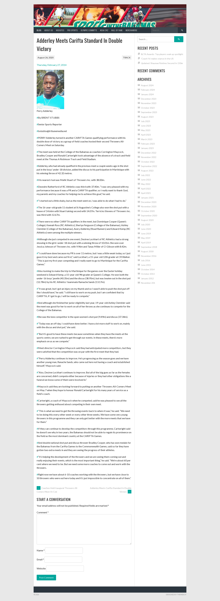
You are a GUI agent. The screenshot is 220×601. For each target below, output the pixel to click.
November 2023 (148, 103)
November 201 (148, 283)
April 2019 (146, 242)
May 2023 (145, 130)
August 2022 (147, 170)
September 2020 (149, 215)
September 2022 (149, 166)
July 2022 (145, 175)
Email (40, 559)
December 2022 (148, 152)
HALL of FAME (117, 30)
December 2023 (148, 98)
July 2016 (145, 260)
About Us (48, 30)
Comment (43, 512)
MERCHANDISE (131, 30)
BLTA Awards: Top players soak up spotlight (162, 54)
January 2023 (147, 148)
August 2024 (147, 85)
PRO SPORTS (72, 30)
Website (41, 568)
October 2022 (148, 161)
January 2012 (147, 278)
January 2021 (147, 197)
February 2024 (148, 89)
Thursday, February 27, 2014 (51, 64)
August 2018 (147, 251)
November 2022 (148, 157)
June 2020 (146, 229)
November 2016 (148, 256)
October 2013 (148, 274)
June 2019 (146, 233)
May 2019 (145, 238)
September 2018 (149, 247)
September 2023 (149, 112)
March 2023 (146, 139)
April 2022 (146, 188)
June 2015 (146, 265)
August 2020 (147, 220)
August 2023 (147, 116)
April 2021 (146, 193)
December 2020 (148, 202)
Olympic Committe (89, 30)
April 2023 (146, 134)
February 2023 (148, 143)
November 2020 (148, 206)
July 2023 (145, 121)
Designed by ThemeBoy (176, 595)
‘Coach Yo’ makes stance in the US (157, 58)
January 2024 (147, 94)
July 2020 (145, 224)
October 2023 (148, 107)
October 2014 (148, 269)
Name (41, 550)
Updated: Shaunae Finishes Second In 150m (162, 63)
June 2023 (146, 125)
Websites (60, 30)
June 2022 (146, 179)
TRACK (126, 57)
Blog (39, 30)
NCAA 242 (104, 30)
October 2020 (148, 211)
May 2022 (145, 184)
